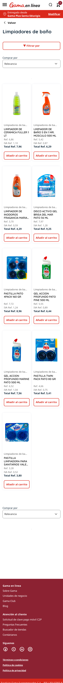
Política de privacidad (14, 670)
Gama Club (9, 600)
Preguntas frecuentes (15, 624)
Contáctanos (10, 634)
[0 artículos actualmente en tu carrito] (58, 5)
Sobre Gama (10, 590)
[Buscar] (50, 5)
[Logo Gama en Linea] (24, 5)
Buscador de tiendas (14, 629)
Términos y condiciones (15, 660)
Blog (5, 605)
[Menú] (4, 5)
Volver (9, 23)
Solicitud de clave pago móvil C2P (22, 619)
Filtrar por (31, 45)
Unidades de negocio (15, 595)
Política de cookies (13, 665)
